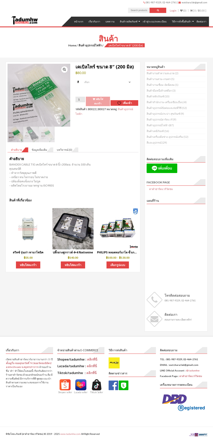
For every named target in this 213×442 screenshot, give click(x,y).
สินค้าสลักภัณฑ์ (155, 96)
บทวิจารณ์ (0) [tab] (64, 149)
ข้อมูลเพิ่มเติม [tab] (39, 149)
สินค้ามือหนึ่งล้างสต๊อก (159, 90)
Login (173, 10)
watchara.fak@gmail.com (192, 2)
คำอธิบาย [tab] (16, 149)
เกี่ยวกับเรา (94, 21)
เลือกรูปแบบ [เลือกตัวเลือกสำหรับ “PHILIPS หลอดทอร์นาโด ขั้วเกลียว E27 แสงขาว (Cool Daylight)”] (117, 265)
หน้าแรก (78, 21)
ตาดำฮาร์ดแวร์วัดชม (161, 189)
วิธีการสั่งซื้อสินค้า (181, 21)
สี (78, 82)
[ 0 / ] (198, 10)
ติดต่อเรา (201, 21)
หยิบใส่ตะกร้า (98, 101)
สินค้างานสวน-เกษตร (159, 79)
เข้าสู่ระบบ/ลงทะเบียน (155, 21)
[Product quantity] (80, 99)
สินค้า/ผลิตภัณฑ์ (129, 21)
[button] (64, 69)
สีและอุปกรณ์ (154, 142)
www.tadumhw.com (70, 434)
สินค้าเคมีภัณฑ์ (155, 131)
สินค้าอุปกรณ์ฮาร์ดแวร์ (160, 119)
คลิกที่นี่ (92, 359)
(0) (183, 10)
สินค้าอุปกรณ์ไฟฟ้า (90, 45)
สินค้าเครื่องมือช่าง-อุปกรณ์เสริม (165, 136)
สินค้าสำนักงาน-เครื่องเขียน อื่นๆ (165, 102)
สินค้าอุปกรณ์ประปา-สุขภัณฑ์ (163, 113)
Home (72, 45)
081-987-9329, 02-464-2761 (160, 2)
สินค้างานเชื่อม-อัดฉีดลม (161, 84)
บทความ (110, 21)
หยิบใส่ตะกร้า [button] (28, 265)
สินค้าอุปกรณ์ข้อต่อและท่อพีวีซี (164, 107)
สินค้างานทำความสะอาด (161, 73)
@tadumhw (193, 370)
